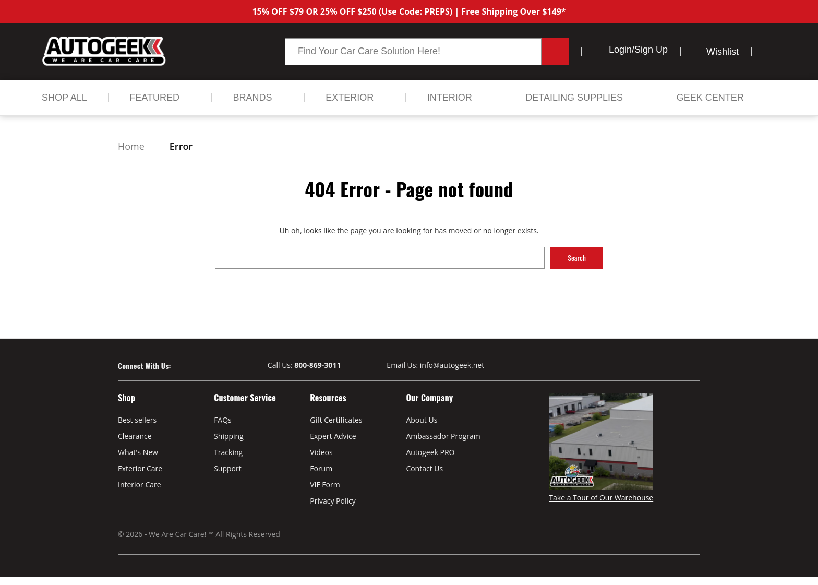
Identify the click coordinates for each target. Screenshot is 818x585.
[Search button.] (555, 51)
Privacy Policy (332, 501)
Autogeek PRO (430, 452)
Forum (321, 468)
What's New (138, 452)
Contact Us (424, 468)
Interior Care (139, 485)
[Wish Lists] (716, 51)
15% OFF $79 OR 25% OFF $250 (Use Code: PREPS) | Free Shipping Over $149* (409, 11)
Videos (321, 452)
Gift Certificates (336, 420)
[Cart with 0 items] (770, 51)
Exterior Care (140, 468)
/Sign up (650, 49)
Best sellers (137, 420)
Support (228, 468)
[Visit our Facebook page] (179, 366)
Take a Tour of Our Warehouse (601, 498)
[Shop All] (64, 97)
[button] (598, 49)
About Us (421, 420)
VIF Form (325, 485)
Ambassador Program (443, 436)
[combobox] (413, 51)
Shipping (229, 436)
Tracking (228, 452)
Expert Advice (333, 436)
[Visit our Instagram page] (216, 366)
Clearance (135, 436)
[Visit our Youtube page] (197, 366)
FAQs (223, 420)
